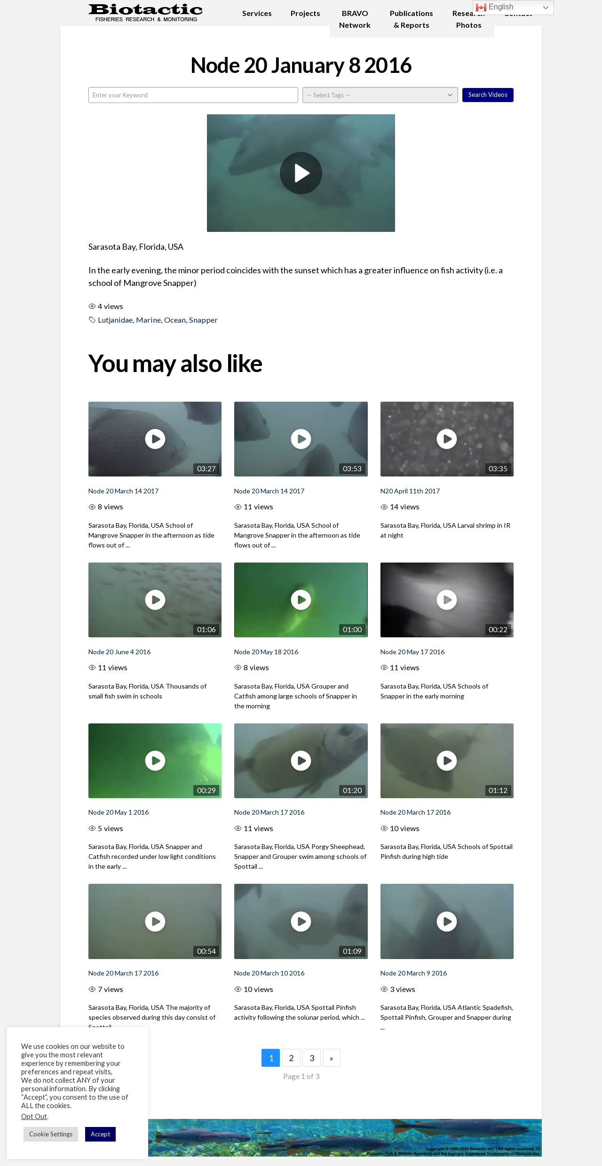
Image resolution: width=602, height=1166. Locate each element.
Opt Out (34, 1116)
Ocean (175, 319)
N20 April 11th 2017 (410, 491)
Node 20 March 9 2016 (413, 973)
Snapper (203, 319)
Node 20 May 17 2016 (412, 652)
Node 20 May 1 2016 (118, 812)
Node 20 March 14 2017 (123, 491)
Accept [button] (100, 1134)
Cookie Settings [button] (50, 1134)
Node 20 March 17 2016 (269, 812)
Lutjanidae (115, 319)
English (494, 7)
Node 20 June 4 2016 (119, 652)
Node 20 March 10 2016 (269, 973)
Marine (148, 319)
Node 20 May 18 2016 (266, 652)
